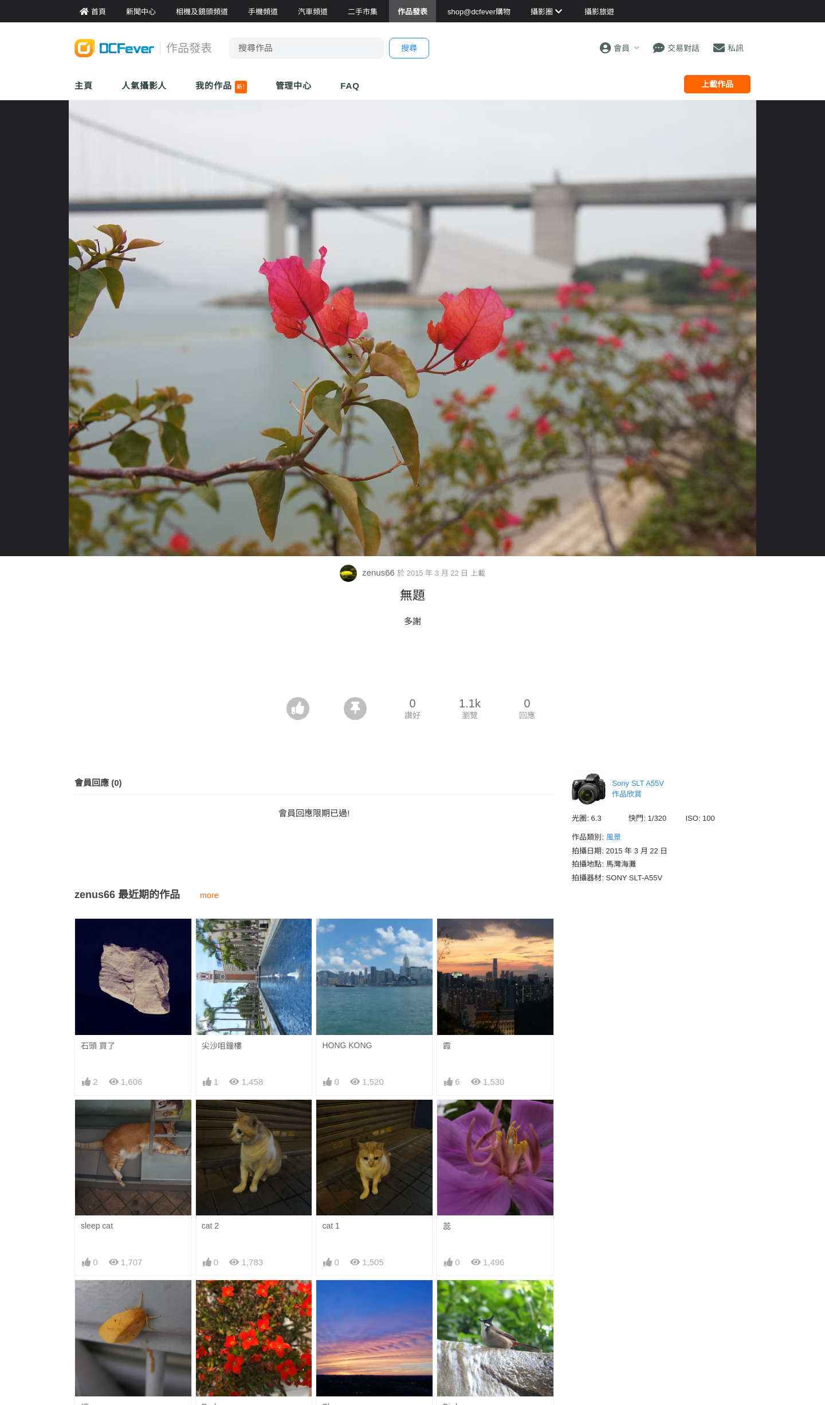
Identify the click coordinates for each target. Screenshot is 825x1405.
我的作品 (220, 87)
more (209, 895)
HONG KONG (347, 1045)
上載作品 (717, 84)
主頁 (83, 85)
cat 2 (210, 1225)
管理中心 (294, 85)
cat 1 (330, 1225)
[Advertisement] (412, 665)
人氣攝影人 (144, 85)
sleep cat (97, 1225)
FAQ (350, 85)
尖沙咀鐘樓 (222, 1045)
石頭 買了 (98, 1045)
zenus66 (368, 572)
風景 (613, 837)
